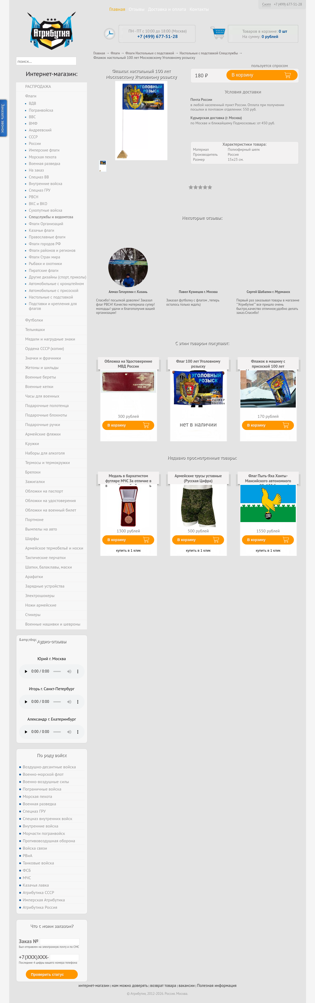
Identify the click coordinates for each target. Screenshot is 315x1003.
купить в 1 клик (128, 550)
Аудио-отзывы (51, 641)
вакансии (187, 985)
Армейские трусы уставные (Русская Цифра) (198, 478)
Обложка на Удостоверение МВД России (128, 363)
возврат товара (163, 985)
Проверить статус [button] (47, 974)
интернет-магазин (94, 985)
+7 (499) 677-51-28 (288, 4)
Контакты (199, 9)
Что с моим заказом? (51, 926)
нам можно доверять (130, 985)
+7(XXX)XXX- (49, 957)
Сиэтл (266, 4)
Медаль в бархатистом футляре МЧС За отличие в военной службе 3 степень (128, 480)
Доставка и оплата (167, 9)
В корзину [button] (242, 75)
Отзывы (136, 9)
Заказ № (49, 941)
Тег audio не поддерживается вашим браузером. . (52, 671)
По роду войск (51, 755)
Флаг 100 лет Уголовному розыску (198, 363)
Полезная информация (217, 985)
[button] (81, 61)
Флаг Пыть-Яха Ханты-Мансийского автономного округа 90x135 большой (268, 480)
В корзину (117, 425)
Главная (117, 9)
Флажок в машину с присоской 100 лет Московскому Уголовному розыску (268, 368)
